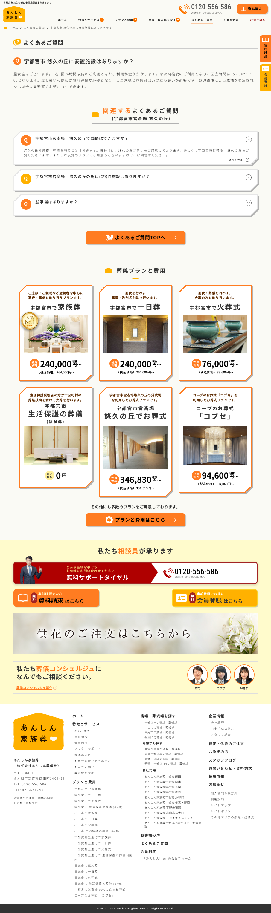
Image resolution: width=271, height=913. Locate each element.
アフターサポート (87, 749)
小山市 (96, 831)
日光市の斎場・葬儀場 (159, 732)
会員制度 (81, 743)
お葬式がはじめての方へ (92, 761)
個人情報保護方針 (224, 793)
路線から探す (153, 743)
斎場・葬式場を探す (158, 715)
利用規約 (217, 799)
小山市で (86, 813)
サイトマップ (221, 805)
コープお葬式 (94, 895)
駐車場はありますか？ (56, 202)
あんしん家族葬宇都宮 (163, 776)
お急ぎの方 (219, 751)
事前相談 (81, 737)
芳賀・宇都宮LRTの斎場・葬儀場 (166, 764)
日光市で (86, 865)
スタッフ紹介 (221, 735)
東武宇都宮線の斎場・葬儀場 (163, 754)
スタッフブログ (222, 760)
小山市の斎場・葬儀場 (159, 727)
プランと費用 (84, 781)
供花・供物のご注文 (226, 743)
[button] (91, 20)
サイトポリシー (222, 811)
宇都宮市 (98, 807)
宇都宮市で (87, 789)
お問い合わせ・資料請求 (230, 768)
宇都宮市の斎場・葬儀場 (160, 723)
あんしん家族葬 (163, 807)
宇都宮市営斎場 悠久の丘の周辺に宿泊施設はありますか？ (92, 176)
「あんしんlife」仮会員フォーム (167, 858)
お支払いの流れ (222, 729)
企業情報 (217, 715)
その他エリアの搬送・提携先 (232, 817)
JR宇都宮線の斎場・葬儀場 (162, 749)
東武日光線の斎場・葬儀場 (162, 759)
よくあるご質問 (202, 20)
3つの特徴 (82, 731)
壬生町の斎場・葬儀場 (159, 737)
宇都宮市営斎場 (100, 889)
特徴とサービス (86, 723)
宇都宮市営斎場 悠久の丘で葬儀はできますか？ (82, 138)
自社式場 (149, 770)
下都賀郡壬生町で (92, 837)
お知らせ (217, 784)
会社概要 (217, 723)
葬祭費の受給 (84, 773)
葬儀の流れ (82, 755)
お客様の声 (231, 20)
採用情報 (217, 776)
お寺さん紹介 (84, 767)
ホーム (62, 20)
